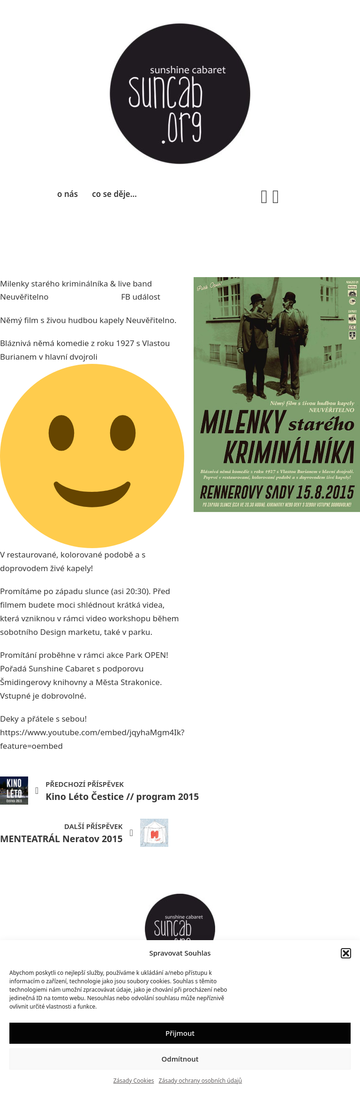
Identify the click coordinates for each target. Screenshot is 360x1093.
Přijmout (180, 1033)
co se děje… (114, 193)
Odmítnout (180, 1058)
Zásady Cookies (133, 1081)
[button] (346, 953)
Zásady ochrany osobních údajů (200, 1081)
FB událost (140, 296)
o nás (67, 193)
